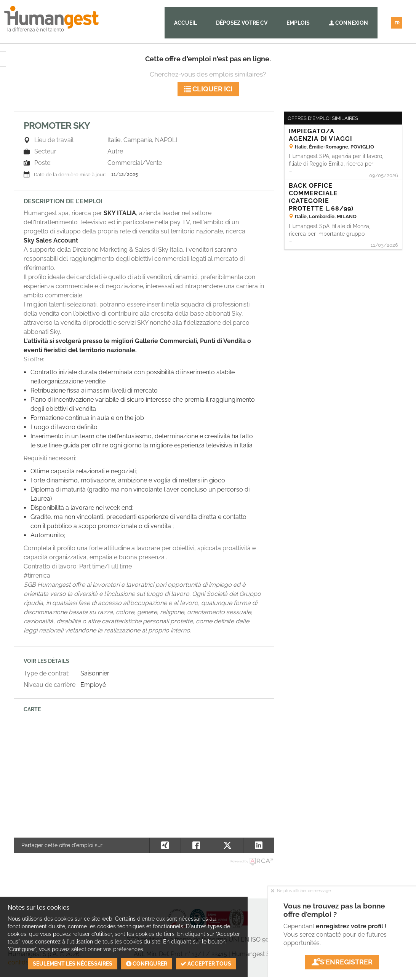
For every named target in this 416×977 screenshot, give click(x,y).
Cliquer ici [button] (208, 89)
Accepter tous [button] (206, 964)
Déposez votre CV (241, 23)
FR (397, 23)
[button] (258, 845)
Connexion (348, 23)
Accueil (185, 23)
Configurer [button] (146, 964)
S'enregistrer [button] (342, 962)
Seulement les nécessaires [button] (72, 964)
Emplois (298, 23)
